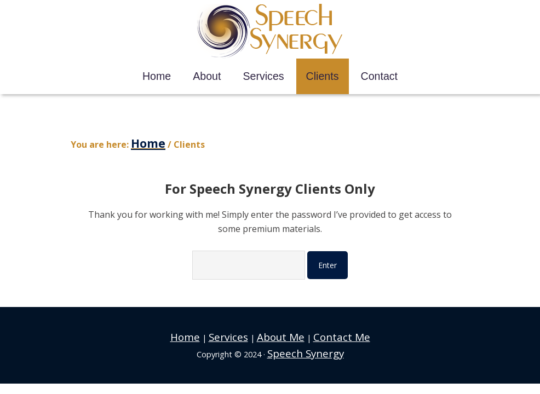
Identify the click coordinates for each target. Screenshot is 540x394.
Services (237, 331)
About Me (279, 331)
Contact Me (327, 331)
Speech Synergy (270, 31)
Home (203, 331)
